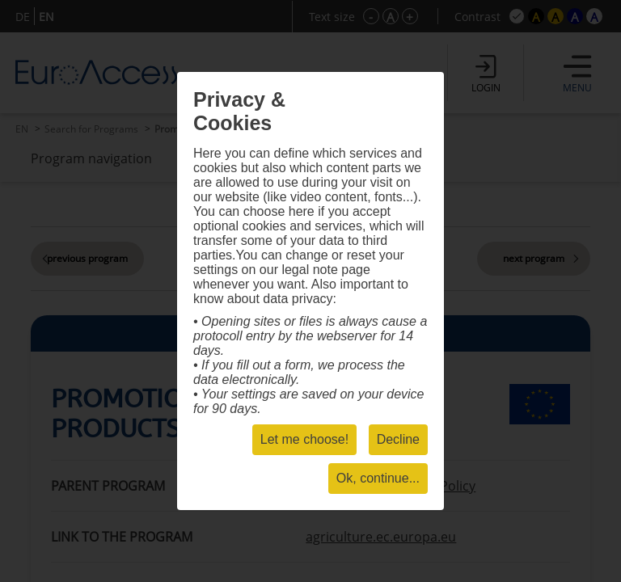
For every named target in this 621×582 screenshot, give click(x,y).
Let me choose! (304, 439)
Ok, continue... (378, 478)
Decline (398, 439)
